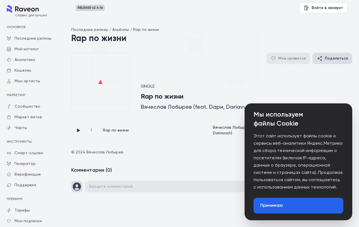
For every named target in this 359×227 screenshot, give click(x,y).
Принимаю (271, 205)
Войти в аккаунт (323, 8)
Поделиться (332, 58)
